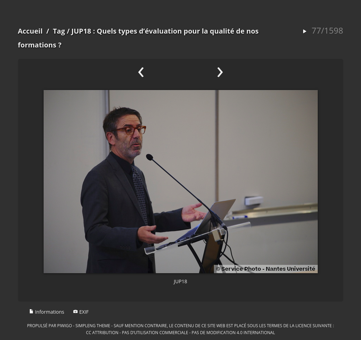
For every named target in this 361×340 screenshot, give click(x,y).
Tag (59, 31)
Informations (46, 311)
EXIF (81, 311)
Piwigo (64, 325)
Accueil (30, 31)
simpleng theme (92, 325)
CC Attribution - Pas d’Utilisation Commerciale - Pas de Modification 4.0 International (180, 332)
